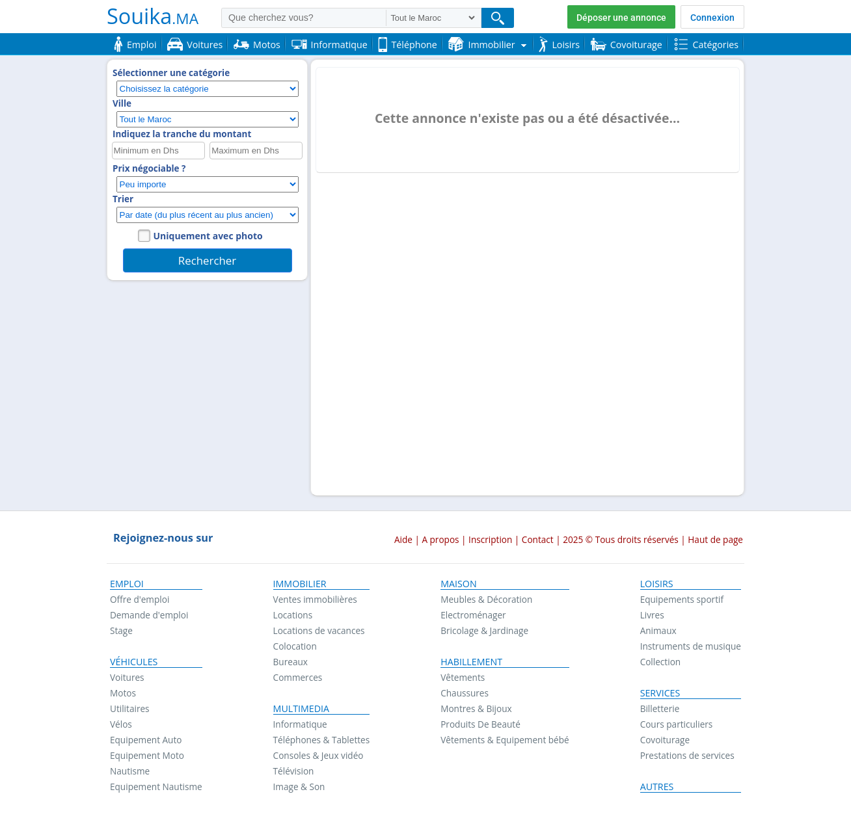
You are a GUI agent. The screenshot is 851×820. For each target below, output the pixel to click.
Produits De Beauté (480, 724)
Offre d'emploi (139, 599)
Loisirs (656, 584)
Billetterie (660, 708)
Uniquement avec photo (208, 236)
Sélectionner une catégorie (171, 73)
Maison (458, 584)
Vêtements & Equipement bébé (504, 740)
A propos (440, 539)
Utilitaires (130, 708)
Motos (123, 693)
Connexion (712, 17)
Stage (121, 630)
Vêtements (462, 677)
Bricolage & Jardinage (484, 630)
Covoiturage (665, 740)
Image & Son (299, 786)
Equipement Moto (147, 755)
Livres (652, 615)
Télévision (293, 771)
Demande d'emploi (149, 615)
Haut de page (715, 539)
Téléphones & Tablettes (321, 740)
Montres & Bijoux (476, 708)
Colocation (295, 646)
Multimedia (301, 709)
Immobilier (300, 584)
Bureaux (290, 661)
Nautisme (130, 771)
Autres (657, 787)
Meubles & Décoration (486, 599)
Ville (122, 103)
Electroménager (473, 615)
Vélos (121, 724)
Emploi (127, 584)
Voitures (127, 677)
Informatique (300, 724)
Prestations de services (687, 755)
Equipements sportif (681, 599)
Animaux (658, 630)
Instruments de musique (690, 646)
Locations (293, 615)
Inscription (490, 539)
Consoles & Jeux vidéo (318, 755)
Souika (152, 15)
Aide (403, 539)
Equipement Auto (146, 740)
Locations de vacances (319, 630)
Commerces (298, 677)
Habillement (471, 662)
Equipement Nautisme (156, 786)
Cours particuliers (676, 724)
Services (660, 693)
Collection (660, 661)
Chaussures (464, 693)
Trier (123, 199)
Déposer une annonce (621, 17)
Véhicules (133, 662)
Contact (538, 539)
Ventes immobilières (315, 599)
